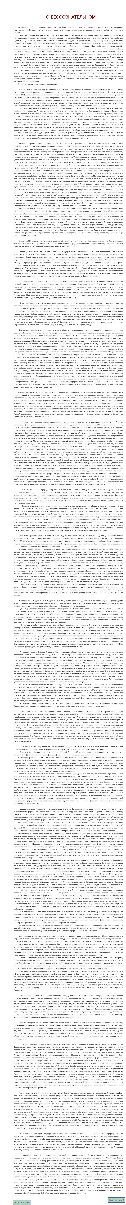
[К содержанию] (21, 1202)
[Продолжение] (116, 1200)
